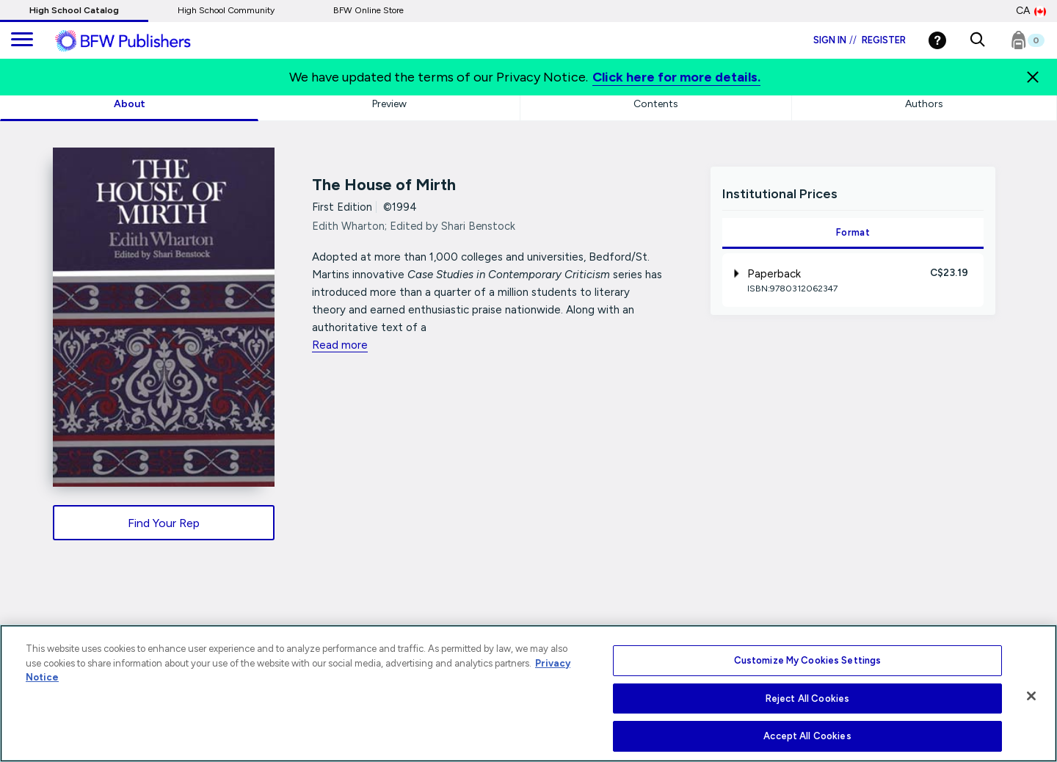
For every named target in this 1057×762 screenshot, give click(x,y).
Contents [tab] (655, 104)
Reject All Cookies (807, 698)
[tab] (852, 280)
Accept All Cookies (807, 735)
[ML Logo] (139, 41)
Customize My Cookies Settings (808, 660)
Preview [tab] (389, 104)
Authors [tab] (924, 104)
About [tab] (129, 104)
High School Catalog (74, 10)
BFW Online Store (368, 10)
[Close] (1031, 696)
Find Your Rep (164, 523)
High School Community (226, 10)
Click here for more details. (676, 77)
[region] (528, 693)
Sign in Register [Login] (859, 40)
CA (1031, 11)
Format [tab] (853, 232)
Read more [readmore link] (340, 345)
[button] (977, 40)
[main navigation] (22, 40)
